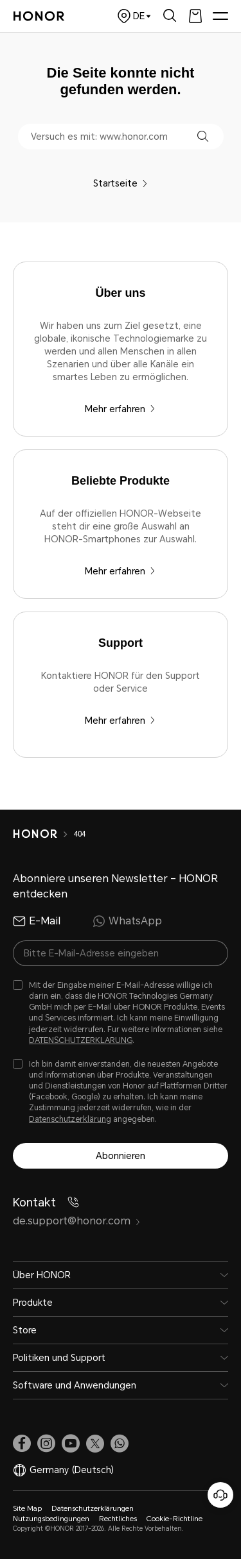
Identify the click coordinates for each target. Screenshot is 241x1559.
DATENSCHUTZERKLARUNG (80, 1040)
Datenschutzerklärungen (92, 1509)
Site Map (27, 1509)
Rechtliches (118, 1519)
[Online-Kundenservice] (220, 1495)
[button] (202, 136)
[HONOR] (43, 834)
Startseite (120, 183)
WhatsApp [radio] (127, 921)
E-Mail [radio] (36, 921)
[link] (22, 1443)
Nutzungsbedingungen (51, 1519)
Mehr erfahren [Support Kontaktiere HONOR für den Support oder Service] (120, 720)
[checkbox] (120, 1013)
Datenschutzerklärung (70, 1119)
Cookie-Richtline (174, 1519)
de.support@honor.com (77, 1221)
